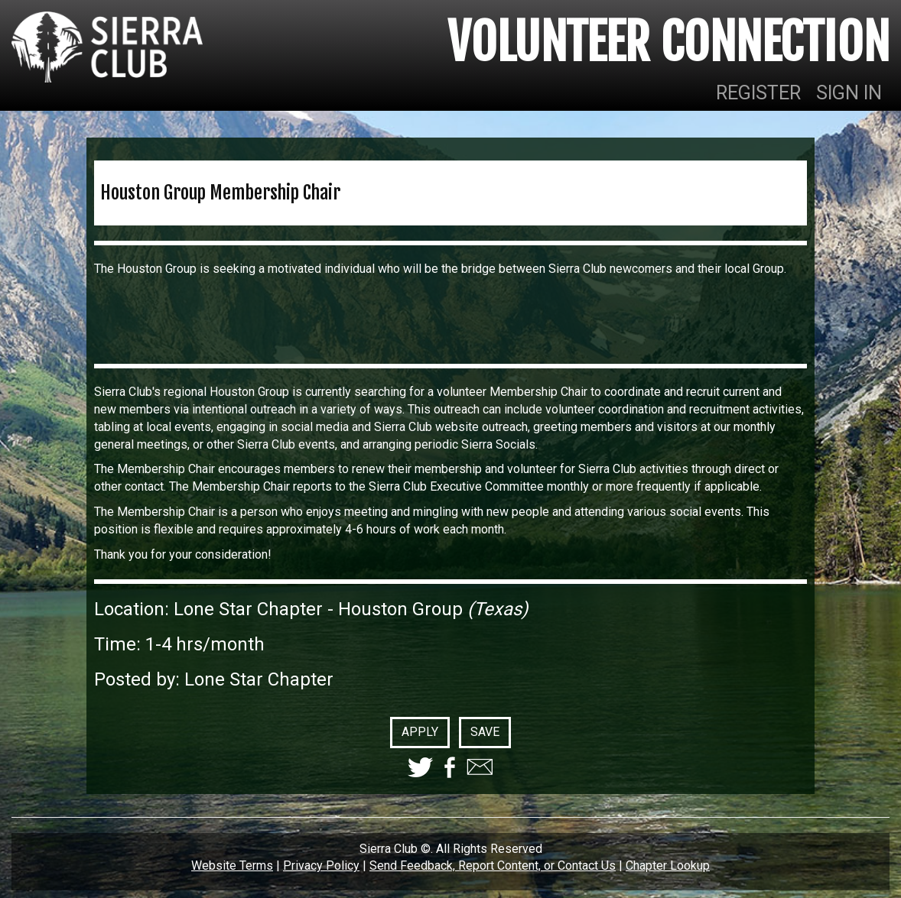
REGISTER (758, 93)
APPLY (420, 732)
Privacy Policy (321, 865)
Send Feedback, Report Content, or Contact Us (492, 865)
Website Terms (232, 865)
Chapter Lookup (668, 865)
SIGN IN (849, 93)
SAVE (484, 732)
